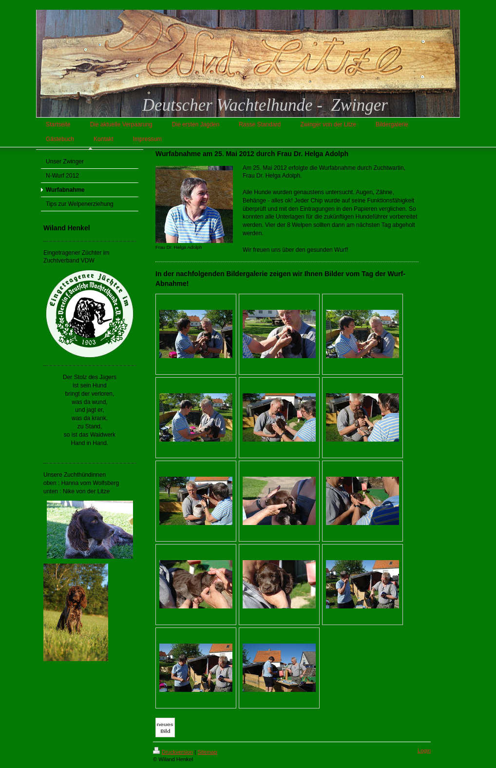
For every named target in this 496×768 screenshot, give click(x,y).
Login (424, 750)
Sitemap (207, 752)
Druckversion (173, 752)
